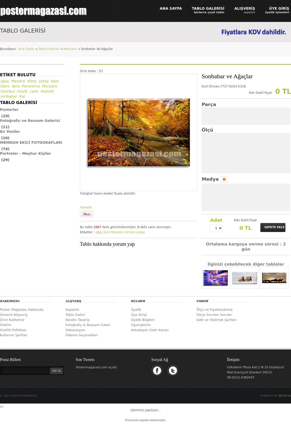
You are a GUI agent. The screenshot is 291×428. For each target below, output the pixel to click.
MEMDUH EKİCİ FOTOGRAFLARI (31, 142)
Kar (22, 96)
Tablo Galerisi (48, 49)
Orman (130, 232)
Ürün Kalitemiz (12, 320)
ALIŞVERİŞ (244, 10)
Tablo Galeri (75, 315)
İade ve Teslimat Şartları (217, 320)
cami (34, 91)
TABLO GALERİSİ (208, 10)
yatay (140, 232)
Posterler (9, 110)
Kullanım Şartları (13, 335)
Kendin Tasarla (78, 320)
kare (55, 81)
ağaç (99, 232)
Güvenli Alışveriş (14, 315)
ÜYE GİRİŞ (277, 10)
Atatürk (47, 91)
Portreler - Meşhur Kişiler (25, 153)
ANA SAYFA (171, 8)
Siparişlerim (141, 325)
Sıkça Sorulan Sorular (214, 315)
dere (16, 86)
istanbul (8, 91)
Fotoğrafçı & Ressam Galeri (88, 325)
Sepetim (72, 310)
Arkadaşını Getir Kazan (150, 330)
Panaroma (31, 86)
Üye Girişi (139, 315)
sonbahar (9, 96)
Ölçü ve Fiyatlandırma (215, 310)
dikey (32, 81)
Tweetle (85, 207)
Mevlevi (18, 81)
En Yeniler (10, 131)
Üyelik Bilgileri (143, 320)
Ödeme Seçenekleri (82, 335)
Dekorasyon (75, 330)
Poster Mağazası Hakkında (21, 310)
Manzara (69, 49)
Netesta (285, 396)
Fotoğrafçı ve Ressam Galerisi (30, 121)
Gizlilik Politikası (13, 330)
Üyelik (136, 310)
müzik (22, 91)
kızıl (107, 232)
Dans (5, 86)
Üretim (5, 325)
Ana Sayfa (26, 49)
